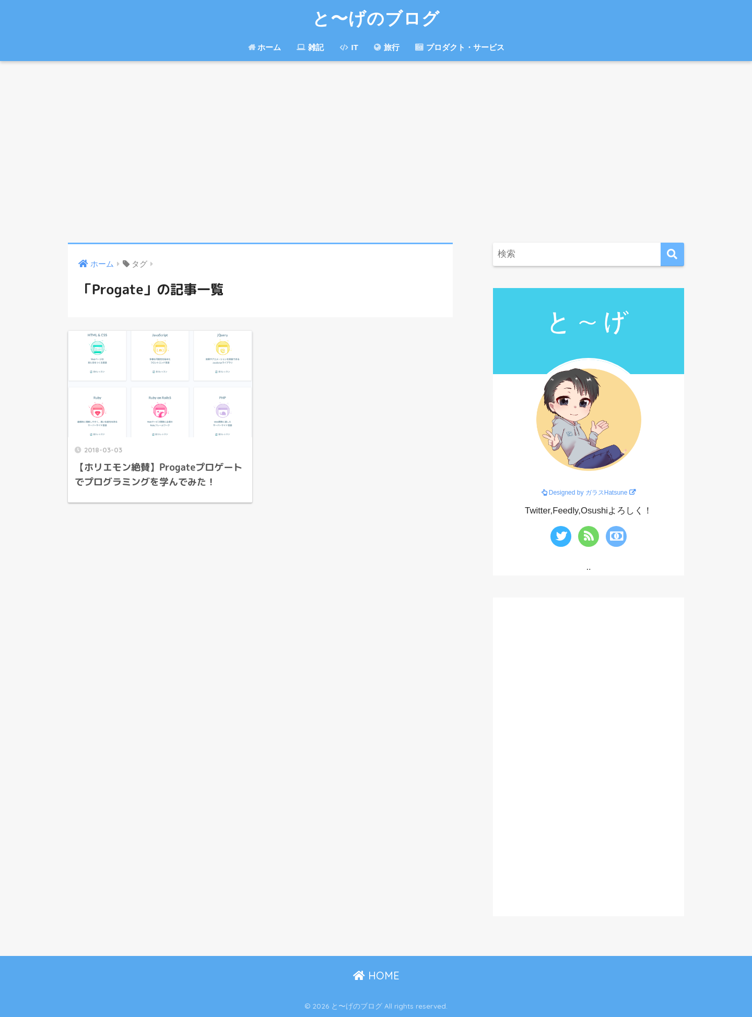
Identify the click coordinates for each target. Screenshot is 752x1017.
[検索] (672, 254)
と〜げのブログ (376, 18)
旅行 (387, 47)
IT (348, 47)
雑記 (310, 47)
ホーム (264, 47)
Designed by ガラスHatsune (588, 492)
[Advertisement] (376, 152)
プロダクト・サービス (459, 47)
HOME (376, 975)
